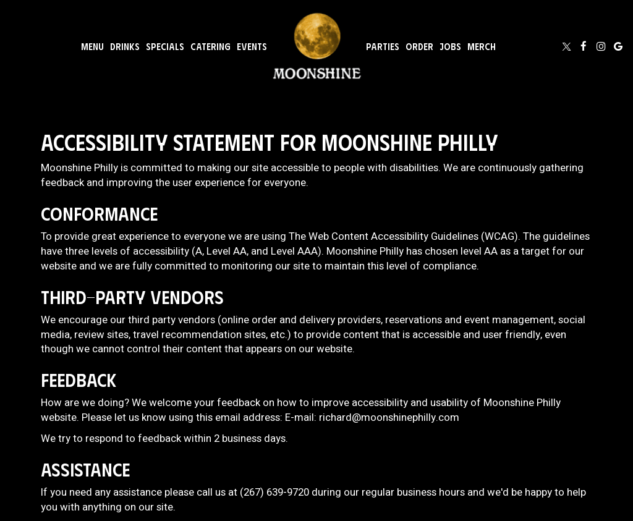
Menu (92, 46)
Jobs (450, 46)
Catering (210, 46)
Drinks (125, 46)
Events (252, 46)
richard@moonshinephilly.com (389, 417)
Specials (165, 46)
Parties (382, 46)
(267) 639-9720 (274, 492)
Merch (481, 46)
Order (419, 46)
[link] (316, 46)
